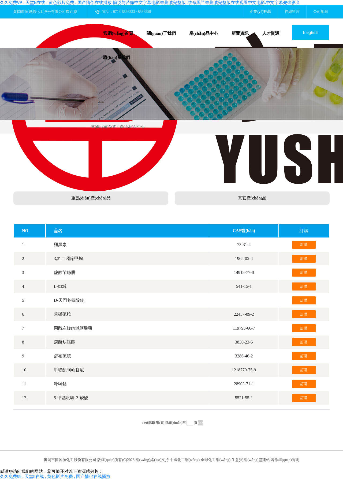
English (310, 32)
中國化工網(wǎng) (185, 460)
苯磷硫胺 (62, 314)
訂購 (303, 245)
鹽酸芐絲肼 (64, 272)
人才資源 (270, 33)
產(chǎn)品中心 (203, 33)
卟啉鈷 (60, 384)
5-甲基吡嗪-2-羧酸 (71, 397)
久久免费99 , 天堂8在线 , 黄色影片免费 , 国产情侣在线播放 (55, 476)
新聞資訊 (240, 33)
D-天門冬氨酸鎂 (69, 300)
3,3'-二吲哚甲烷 (68, 258)
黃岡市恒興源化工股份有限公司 (39, 12)
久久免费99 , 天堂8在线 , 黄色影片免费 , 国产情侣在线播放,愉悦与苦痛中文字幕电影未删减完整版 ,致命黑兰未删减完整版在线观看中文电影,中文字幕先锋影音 (150, 2)
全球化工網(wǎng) (215, 460)
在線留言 (292, 12)
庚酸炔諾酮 (64, 342)
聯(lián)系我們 (116, 57)
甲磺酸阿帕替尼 (69, 370)
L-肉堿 (60, 286)
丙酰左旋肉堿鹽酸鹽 (73, 328)
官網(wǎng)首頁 (118, 33)
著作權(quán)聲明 (285, 460)
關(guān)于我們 (161, 33)
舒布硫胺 (62, 356)
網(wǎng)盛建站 (257, 460)
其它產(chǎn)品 (252, 198)
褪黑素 (60, 244)
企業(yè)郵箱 (260, 12)
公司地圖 (320, 12)
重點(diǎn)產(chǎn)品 (91, 198)
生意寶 (237, 460)
